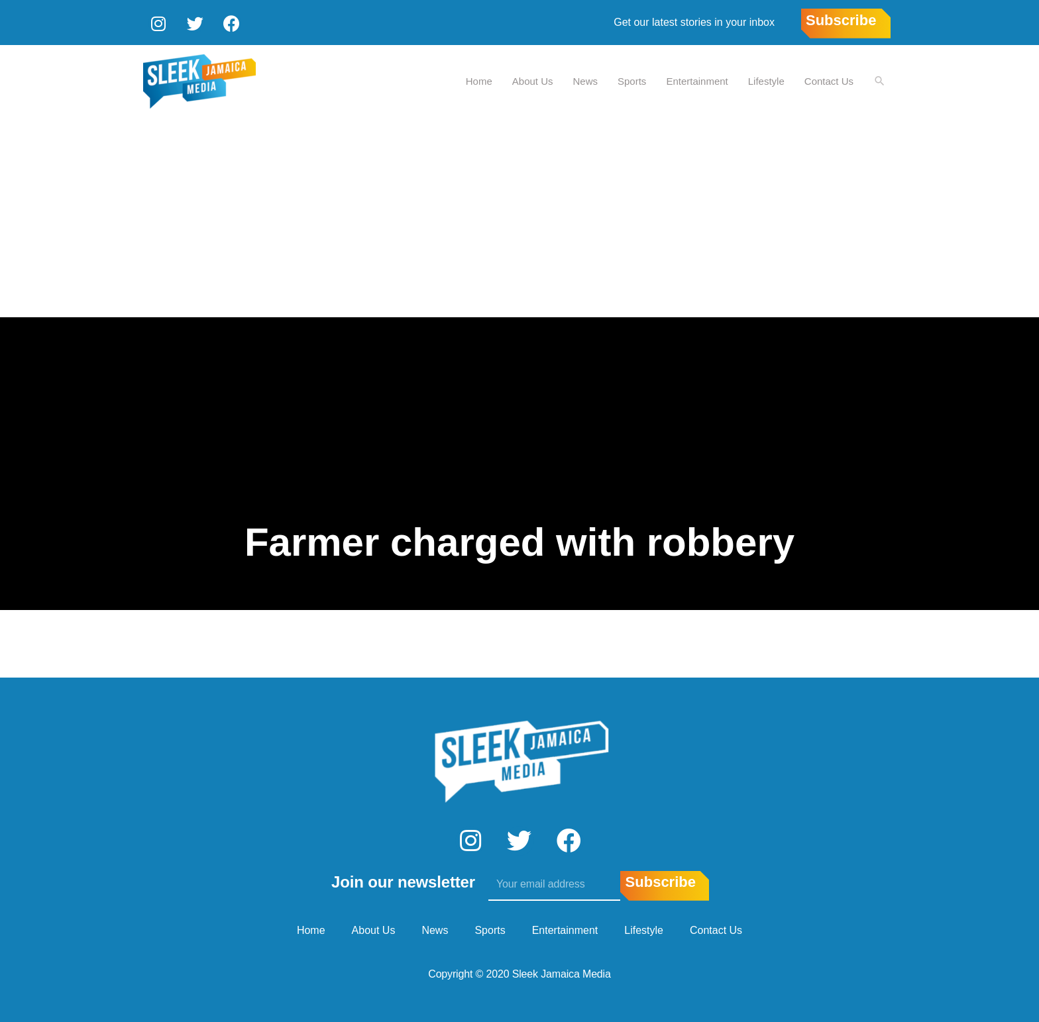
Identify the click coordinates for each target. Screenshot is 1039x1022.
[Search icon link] (879, 80)
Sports (631, 79)
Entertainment (696, 79)
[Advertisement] (519, 216)
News (585, 79)
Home (478, 79)
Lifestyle (765, 79)
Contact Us (828, 79)
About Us (532, 79)
